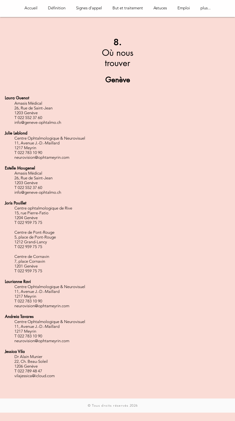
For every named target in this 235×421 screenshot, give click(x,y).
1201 (18, 266)
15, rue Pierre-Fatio (31, 212)
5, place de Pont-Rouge (35, 237)
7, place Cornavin (29, 261)
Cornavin (41, 256)
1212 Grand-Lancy (30, 241)
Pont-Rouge (43, 232)
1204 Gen (22, 217)
